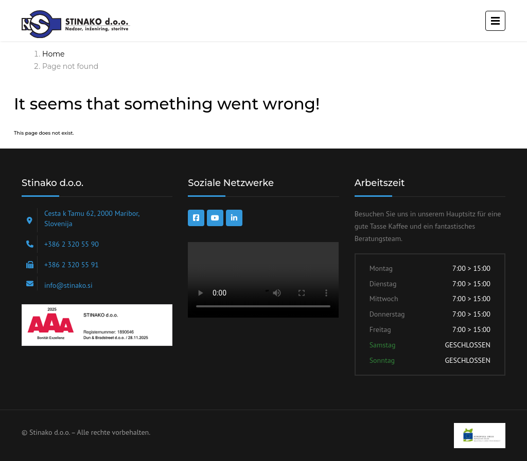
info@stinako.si (68, 285)
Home (53, 54)
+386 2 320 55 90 (71, 244)
